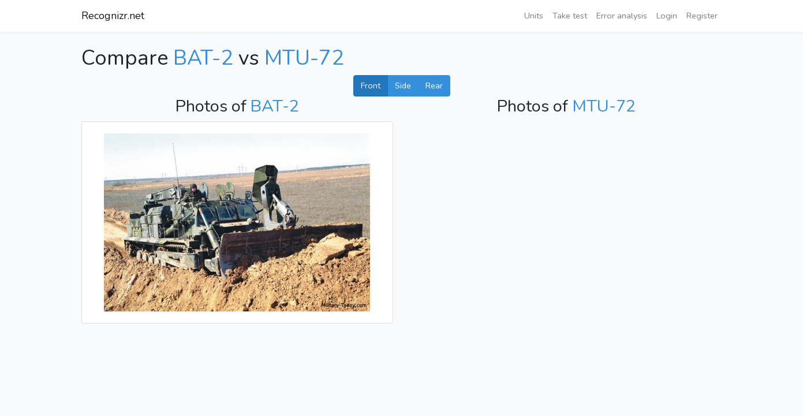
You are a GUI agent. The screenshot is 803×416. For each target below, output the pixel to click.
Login (666, 15)
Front (370, 85)
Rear (434, 85)
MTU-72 (304, 58)
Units (533, 15)
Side (403, 85)
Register (702, 15)
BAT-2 (203, 58)
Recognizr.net (112, 16)
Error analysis (621, 15)
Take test (569, 15)
